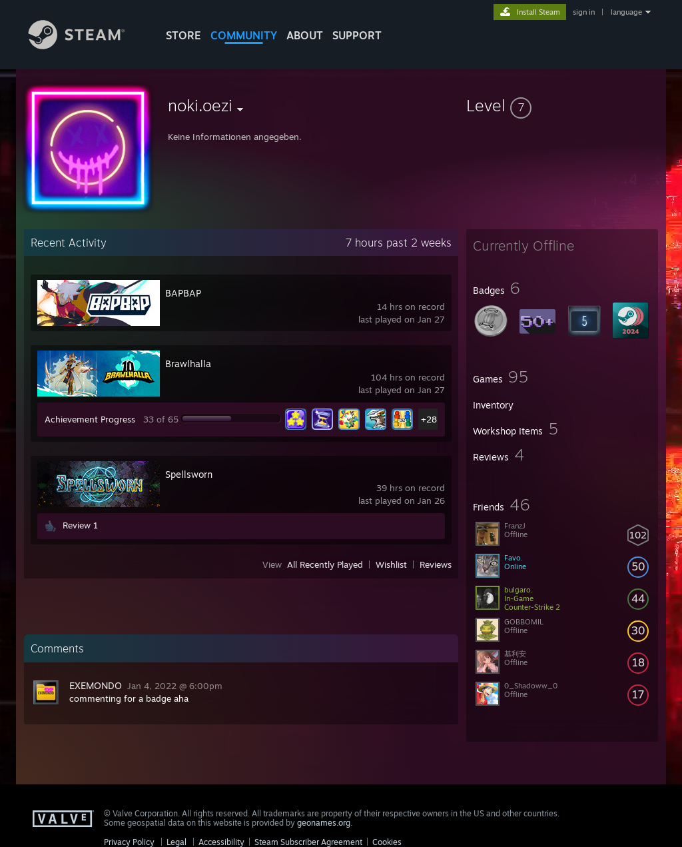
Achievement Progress (90, 419)
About (304, 35)
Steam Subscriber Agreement (308, 842)
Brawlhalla (188, 363)
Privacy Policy (129, 842)
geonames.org (323, 823)
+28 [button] (429, 419)
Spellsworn (188, 474)
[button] (562, 105)
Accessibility (221, 842)
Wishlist (391, 564)
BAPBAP (183, 293)
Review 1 (80, 525)
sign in (584, 12)
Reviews (436, 564)
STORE (183, 35)
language (626, 12)
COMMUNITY (243, 35)
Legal (176, 842)
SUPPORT (357, 35)
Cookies (387, 842)
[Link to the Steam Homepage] (86, 45)
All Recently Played (325, 564)
